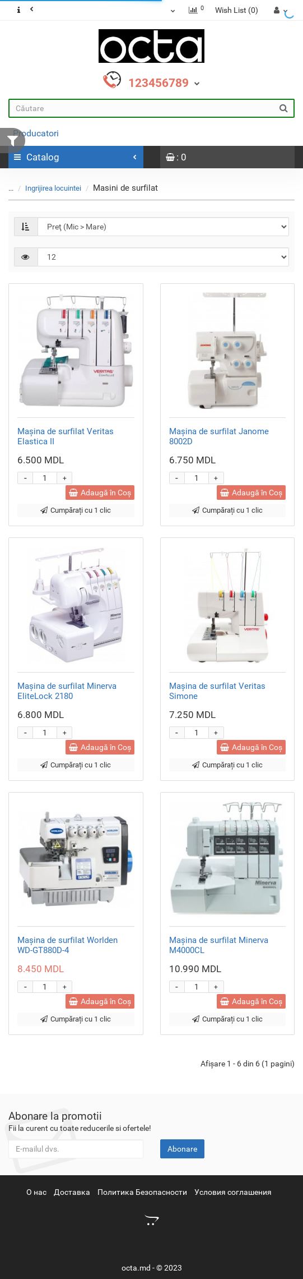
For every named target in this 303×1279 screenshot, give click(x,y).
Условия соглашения (233, 1192)
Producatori (36, 133)
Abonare (182, 1148)
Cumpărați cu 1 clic (75, 510)
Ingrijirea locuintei (53, 188)
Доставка (72, 1192)
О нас (36, 1192)
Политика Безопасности (142, 1192)
